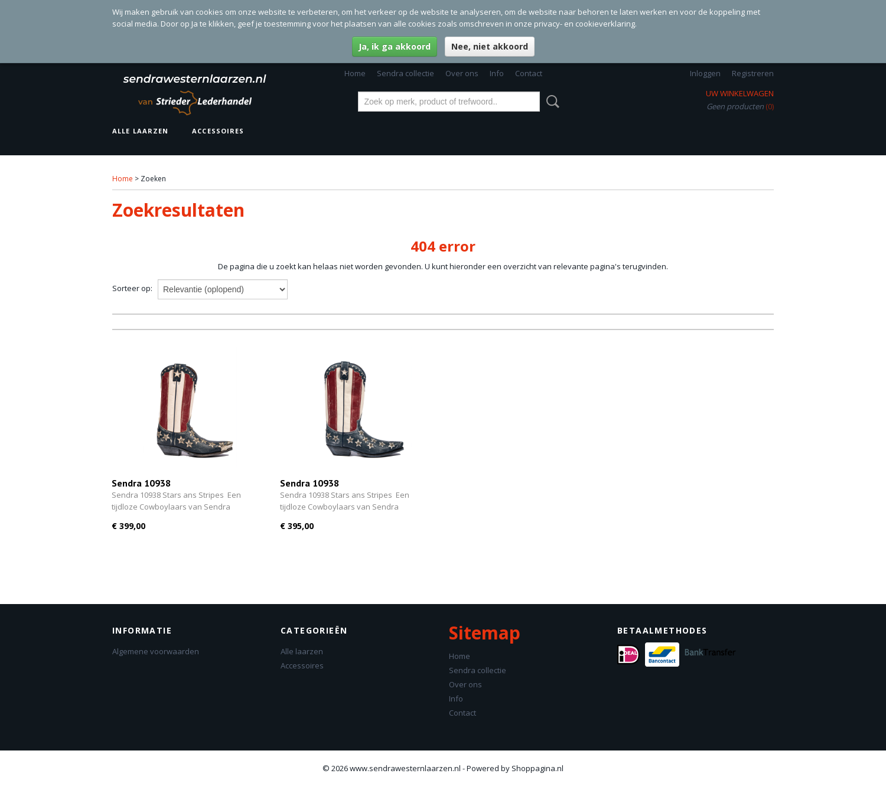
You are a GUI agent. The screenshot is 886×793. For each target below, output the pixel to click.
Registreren (753, 73)
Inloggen (705, 73)
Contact (528, 73)
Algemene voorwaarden (155, 651)
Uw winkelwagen (740, 93)
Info (497, 73)
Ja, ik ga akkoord (395, 46)
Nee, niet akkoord (489, 46)
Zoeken (550, 101)
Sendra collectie (405, 73)
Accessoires (218, 130)
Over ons (461, 73)
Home (355, 73)
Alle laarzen (140, 130)
